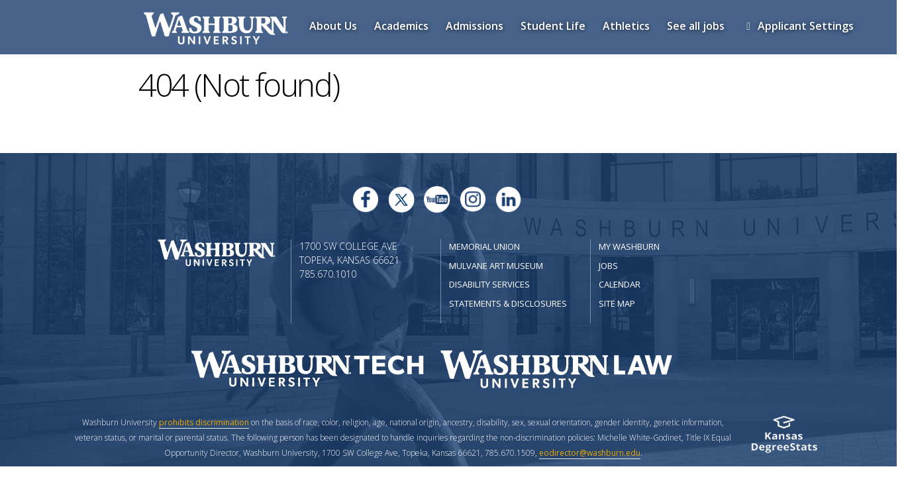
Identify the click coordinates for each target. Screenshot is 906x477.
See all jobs (696, 26)
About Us (333, 26)
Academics (401, 26)
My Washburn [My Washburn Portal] (629, 246)
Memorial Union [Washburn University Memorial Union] (484, 246)
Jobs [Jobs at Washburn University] (608, 266)
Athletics (626, 26)
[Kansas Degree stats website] (784, 438)
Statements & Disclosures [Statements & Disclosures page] (508, 303)
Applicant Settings (798, 26)
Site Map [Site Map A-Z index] (617, 303)
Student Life (553, 26)
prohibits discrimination (204, 422)
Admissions (474, 26)
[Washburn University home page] (216, 251)
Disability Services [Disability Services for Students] (489, 284)
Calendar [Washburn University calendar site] (619, 284)
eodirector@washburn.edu (589, 452)
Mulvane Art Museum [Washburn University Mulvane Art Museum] (496, 266)
